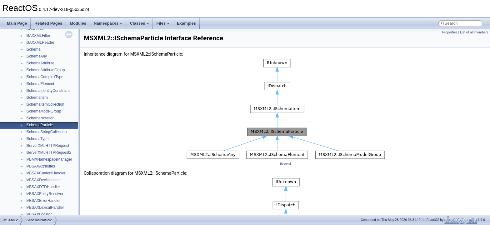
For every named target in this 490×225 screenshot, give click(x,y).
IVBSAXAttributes (40, 166)
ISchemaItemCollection (45, 104)
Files (163, 23)
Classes (139, 23)
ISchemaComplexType (44, 77)
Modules (78, 23)
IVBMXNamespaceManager (49, 159)
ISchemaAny (36, 56)
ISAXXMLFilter (38, 35)
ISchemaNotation (40, 118)
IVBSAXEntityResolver (44, 194)
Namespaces (108, 23)
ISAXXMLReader (40, 42)
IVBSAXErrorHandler (43, 200)
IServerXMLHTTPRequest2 (48, 152)
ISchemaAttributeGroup (45, 70)
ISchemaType (37, 139)
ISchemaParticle (39, 125)
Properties (450, 32)
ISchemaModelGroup (43, 111)
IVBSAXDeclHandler (43, 180)
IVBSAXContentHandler (45, 173)
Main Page (17, 23)
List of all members (474, 32)
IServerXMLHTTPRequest (47, 145)
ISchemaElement (40, 84)
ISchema (33, 49)
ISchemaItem (37, 97)
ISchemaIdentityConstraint (48, 90)
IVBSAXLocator (39, 214)
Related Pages (48, 23)
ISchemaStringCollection (46, 132)
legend (285, 163)
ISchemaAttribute (40, 63)
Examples (186, 23)
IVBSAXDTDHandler (43, 187)
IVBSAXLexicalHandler (45, 207)
